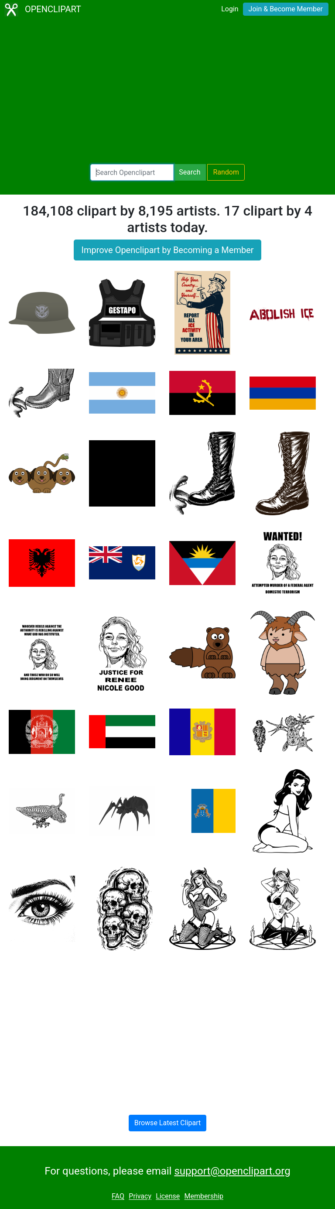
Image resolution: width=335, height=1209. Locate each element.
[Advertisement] (167, 92)
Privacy (140, 1196)
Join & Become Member (286, 9)
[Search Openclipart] (132, 172)
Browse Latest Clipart (167, 1123)
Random (226, 172)
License (168, 1196)
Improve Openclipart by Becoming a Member (167, 250)
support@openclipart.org (232, 1171)
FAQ (118, 1196)
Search (189, 172)
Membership (204, 1196)
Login (229, 9)
